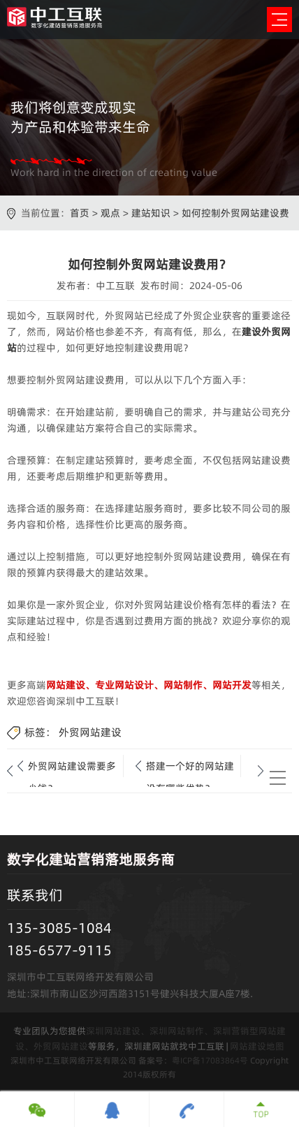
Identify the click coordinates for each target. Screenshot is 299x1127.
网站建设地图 (257, 1046)
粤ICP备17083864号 (210, 1060)
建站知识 (150, 213)
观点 (110, 213)
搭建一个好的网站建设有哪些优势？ (190, 768)
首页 (79, 213)
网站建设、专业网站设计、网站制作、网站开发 (148, 685)
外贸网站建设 (90, 732)
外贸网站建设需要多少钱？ (72, 768)
